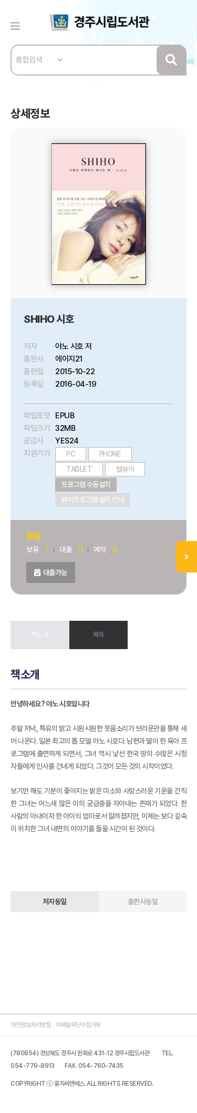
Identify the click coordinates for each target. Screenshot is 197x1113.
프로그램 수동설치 (86, 484)
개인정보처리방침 (30, 1025)
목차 (98, 635)
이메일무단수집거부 (78, 1025)
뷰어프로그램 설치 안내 (92, 499)
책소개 (40, 635)
